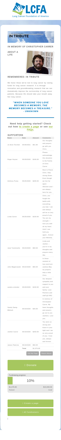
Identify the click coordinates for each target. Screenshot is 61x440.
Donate (30, 365)
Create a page (30, 403)
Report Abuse (46, 353)
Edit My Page (33, 353)
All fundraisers (30, 412)
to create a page (29, 126)
